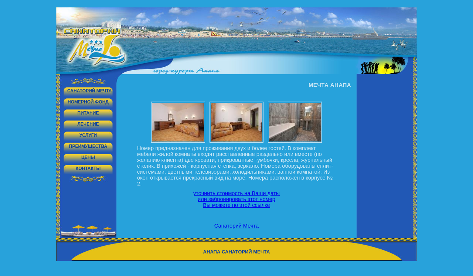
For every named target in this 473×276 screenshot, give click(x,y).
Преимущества (88, 146)
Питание (88, 113)
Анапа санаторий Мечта (236, 252)
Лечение (88, 124)
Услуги (88, 135)
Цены (88, 157)
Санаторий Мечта (89, 90)
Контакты (88, 168)
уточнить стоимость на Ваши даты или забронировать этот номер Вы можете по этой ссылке (236, 199)
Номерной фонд (88, 102)
